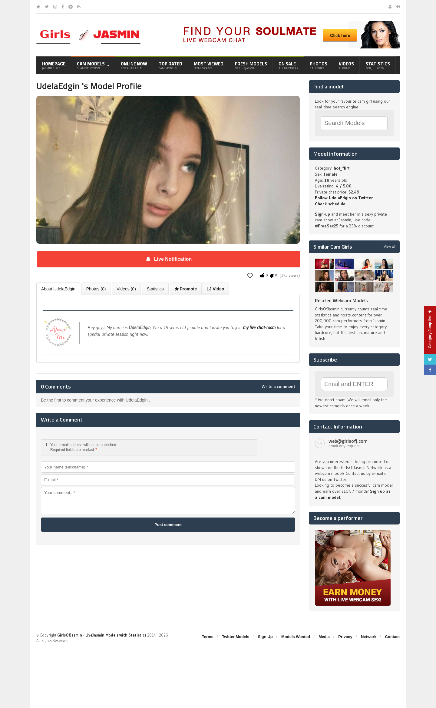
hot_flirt (342, 168)
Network (368, 636)
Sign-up (322, 214)
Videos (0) (126, 288)
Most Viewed (208, 65)
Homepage (53, 65)
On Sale (288, 65)
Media (324, 636)
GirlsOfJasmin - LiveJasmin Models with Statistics (101, 635)
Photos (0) (96, 288)
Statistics (377, 65)
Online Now (134, 65)
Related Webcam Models (341, 300)
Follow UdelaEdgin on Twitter (344, 197)
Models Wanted (295, 636)
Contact (392, 636)
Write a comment (278, 386)
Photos (318, 65)
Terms (207, 636)
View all (389, 246)
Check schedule (330, 204)
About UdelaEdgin (58, 288)
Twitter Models (235, 636)
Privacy (345, 636)
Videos (346, 65)
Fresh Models (251, 65)
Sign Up (265, 636)
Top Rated (170, 65)
